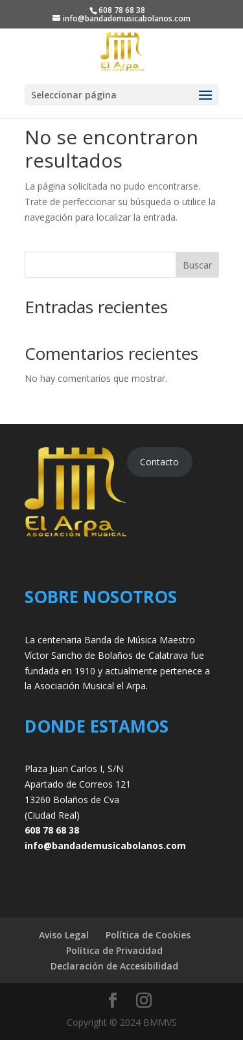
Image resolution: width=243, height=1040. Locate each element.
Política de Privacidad (114, 950)
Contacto (159, 462)
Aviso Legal (64, 935)
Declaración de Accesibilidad (114, 966)
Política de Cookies (148, 935)
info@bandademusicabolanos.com (105, 845)
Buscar (197, 265)
